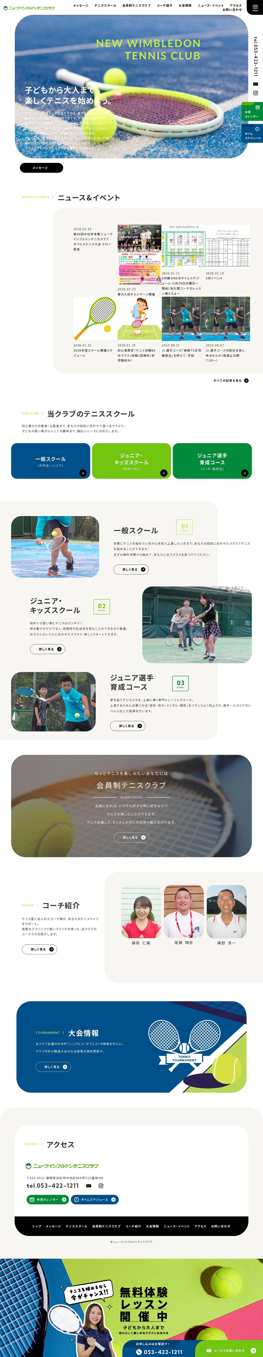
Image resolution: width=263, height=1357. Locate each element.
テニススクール (106, 5)
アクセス (236, 5)
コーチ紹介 (165, 5)
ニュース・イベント (211, 5)
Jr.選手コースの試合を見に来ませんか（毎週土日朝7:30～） (225, 355)
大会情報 (185, 5)
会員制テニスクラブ (136, 5)
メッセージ (81, 5)
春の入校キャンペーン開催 (136, 294)
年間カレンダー (48, 1199)
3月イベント (214, 278)
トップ (37, 1226)
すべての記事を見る (228, 380)
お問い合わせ (232, 9)
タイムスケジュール (94, 1199)
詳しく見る (130, 569)
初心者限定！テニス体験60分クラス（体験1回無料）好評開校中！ (137, 355)
